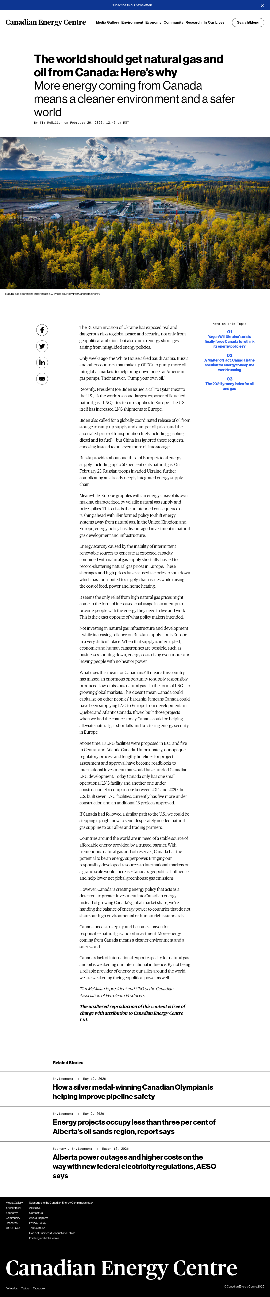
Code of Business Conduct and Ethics (52, 1232)
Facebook (39, 1288)
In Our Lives (214, 22)
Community (174, 22)
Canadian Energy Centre (46, 22)
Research (193, 22)
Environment (132, 22)
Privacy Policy (37, 1222)
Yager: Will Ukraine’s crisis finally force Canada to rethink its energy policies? (229, 339)
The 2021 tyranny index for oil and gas (229, 384)
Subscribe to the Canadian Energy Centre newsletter (61, 1202)
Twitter (25, 1288)
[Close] (262, 5)
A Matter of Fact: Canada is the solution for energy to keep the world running (229, 362)
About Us (34, 1207)
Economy (153, 22)
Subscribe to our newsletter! (132, 5)
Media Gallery (107, 22)
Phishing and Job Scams (44, 1238)
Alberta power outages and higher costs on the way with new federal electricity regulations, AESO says (134, 1166)
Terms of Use (37, 1227)
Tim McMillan (51, 123)
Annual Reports (38, 1217)
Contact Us (36, 1212)
